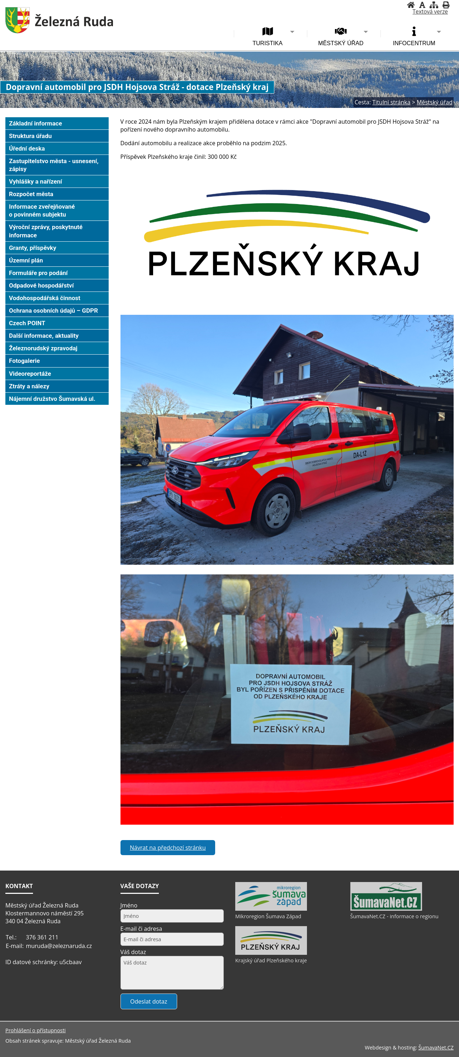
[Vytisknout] (446, 4)
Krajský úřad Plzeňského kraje (271, 960)
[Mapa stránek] (434, 4)
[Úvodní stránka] (411, 4)
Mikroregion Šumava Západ (268, 916)
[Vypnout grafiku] (422, 4)
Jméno (129, 905)
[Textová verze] (430, 12)
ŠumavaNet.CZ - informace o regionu (394, 916)
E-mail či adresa (141, 929)
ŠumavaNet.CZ (436, 1047)
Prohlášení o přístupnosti (35, 1030)
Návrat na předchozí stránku (168, 848)
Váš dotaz (133, 952)
